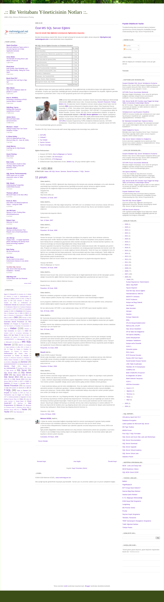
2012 (127, 259)
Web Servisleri (131, 308)
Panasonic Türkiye (110, 102)
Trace (27, 392)
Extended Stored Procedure (14, 322)
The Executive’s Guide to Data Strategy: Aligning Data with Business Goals (16, 165)
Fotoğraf (15, 324)
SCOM (8, 362)
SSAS (15, 381)
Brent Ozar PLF (11, 78)
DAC (12, 311)
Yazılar (24, 409)
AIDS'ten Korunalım (132, 384)
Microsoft (9, 342)
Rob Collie (10, 162)
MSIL (128, 320)
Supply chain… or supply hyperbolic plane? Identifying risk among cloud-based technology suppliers (17, 241)
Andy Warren (11, 146)
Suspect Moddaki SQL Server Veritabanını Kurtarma (139, 83)
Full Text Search (8, 326)
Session (128, 314)
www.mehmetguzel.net (63, 477)
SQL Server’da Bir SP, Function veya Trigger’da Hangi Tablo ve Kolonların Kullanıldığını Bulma (140, 102)
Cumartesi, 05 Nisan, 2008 (49, 437)
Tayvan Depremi (131, 288)
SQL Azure (10, 370)
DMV (16, 317)
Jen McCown (11, 210)
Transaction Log (9, 395)
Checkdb (19, 300)
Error (7, 319)
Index (26, 331)
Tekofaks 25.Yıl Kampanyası (135, 367)
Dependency (19, 315)
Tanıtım (87, 171)
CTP (14, 309)
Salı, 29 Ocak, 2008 (47, 311)
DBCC (27, 313)
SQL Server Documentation (131, 440)
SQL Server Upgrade (129, 447)
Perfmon (25, 351)
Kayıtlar (127, 45)
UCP (5, 397)
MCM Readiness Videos (130, 469)
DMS (10, 317)
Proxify (124, 511)
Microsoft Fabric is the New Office (17, 195)
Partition (26, 349)
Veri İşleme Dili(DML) (129, 172)
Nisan (129, 397)
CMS (15, 302)
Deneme (11, 315)
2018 (127, 245)
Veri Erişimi (130, 305)
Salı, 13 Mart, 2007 (46, 220)
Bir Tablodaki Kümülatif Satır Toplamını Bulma (137, 121)
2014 (127, 253)
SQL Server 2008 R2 (20, 375)
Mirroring (16, 342)
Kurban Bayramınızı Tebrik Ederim (137, 282)
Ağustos (129, 391)
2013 (127, 256)
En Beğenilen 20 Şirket (133, 375)
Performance (8, 353)
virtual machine (8, 401)
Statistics (7, 383)
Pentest (16, 351)
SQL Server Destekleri (133, 329)
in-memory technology (22, 333)
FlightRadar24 (127, 484)
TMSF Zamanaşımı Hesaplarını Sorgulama (136, 521)
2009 (127, 268)
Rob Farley (10, 249)
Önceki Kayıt (112, 461)
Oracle (27, 347)
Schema (28, 359)
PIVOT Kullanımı (131, 299)
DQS (30, 317)
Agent (6, 294)
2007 (127, 274)
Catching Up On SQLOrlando (15, 148)
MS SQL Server (54, 171)
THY (21, 392)
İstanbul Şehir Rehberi (129, 494)
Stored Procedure (73, 171)
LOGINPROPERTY (9, 339)
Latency (15, 337)
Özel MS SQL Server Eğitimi (131, 200)
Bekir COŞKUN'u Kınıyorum (135, 373)
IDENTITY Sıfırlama (132, 296)
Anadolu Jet (22, 294)
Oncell (42, 352)
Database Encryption (129, 420)
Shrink (25, 366)
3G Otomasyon (57, 157)
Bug (28, 298)
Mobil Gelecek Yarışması (134, 378)
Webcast (19, 405)
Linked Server (25, 337)
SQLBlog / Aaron (12, 107)
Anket (29, 294)
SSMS (27, 381)
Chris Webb (10, 57)
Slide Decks (10, 156)
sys (7, 388)
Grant (5, 328)
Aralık (129, 279)
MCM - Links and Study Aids (131, 466)
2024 (127, 230)
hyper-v (20, 331)
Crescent (8, 309)
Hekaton (26, 328)
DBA (21, 313)
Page (11, 349)
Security (14, 362)
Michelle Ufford (11, 228)
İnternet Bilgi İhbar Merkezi (131, 491)
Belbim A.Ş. (63, 104)
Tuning (27, 395)
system (14, 387)
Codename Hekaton (25, 304)
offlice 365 (20, 347)
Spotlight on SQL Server (24, 368)
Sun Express (27, 385)
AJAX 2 (128, 346)
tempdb (6, 393)
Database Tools (13, 313)
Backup (6, 298)
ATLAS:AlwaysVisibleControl (135, 323)
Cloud (27, 300)
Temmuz (130, 394)
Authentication (24, 296)
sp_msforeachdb (9, 368)
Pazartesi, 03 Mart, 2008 (48, 366)
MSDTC (21, 345)
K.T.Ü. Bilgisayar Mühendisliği (132, 498)
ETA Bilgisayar (57, 159)
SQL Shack (10, 183)
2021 (127, 236)
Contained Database (25, 307)
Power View (23, 353)
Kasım (129, 388)
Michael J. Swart (12, 127)
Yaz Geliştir (43, 140)
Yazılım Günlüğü (45, 145)
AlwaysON (13, 294)
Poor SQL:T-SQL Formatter (131, 433)
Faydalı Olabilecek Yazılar (133, 24)
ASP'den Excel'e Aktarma (130, 209)
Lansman (7, 337)
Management (21, 339)
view (27, 399)
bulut (5, 300)
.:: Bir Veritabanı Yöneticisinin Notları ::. (45, 12)
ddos (5, 315)
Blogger (87, 586)
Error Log (13, 319)
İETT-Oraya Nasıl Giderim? (131, 488)
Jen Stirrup (10, 238)
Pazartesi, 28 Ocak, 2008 (48, 230)
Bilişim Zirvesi (15, 298)
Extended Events (24, 319)
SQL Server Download (129, 443)
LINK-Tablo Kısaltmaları (134, 364)
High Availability (9, 331)
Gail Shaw (10, 257)
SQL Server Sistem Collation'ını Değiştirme (136, 139)
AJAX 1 (128, 381)
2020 (127, 239)
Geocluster (26, 326)
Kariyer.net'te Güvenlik (133, 343)
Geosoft (100, 102)
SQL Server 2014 (18, 379)
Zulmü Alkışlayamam (133, 337)
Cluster (6, 302)
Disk (5, 317)
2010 (127, 265)
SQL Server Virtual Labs (130, 453)
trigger (19, 395)
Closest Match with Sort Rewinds (16, 278)
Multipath (28, 345)
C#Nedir (42, 137)
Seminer (63, 171)
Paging (18, 349)
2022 (127, 233)
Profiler (17, 355)
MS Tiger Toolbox (128, 427)
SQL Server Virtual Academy (131, 450)
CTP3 (20, 309)
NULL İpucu (130, 352)
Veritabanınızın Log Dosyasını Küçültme (135, 112)
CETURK (62, 121)
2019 (127, 242)
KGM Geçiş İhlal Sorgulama (131, 501)
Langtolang (126, 504)
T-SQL (81, 171)
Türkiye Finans (127, 527)
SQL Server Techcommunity (16, 173)
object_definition (10, 347)
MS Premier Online (128, 508)
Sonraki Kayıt (41, 461)
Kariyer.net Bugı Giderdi (134, 302)
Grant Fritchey (11, 154)
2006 (127, 277)
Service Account (24, 364)
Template (14, 392)
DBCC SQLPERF (132, 285)
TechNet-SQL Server (13, 267)
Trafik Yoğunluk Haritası (130, 524)
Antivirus (9, 296)
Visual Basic (20, 401)
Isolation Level (8, 333)
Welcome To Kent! (12, 222)
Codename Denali (10, 305)
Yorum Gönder (43, 441)
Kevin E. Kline (11, 201)
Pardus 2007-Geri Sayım (134, 358)
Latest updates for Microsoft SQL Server (135, 424)
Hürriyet (128, 311)
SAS (22, 359)
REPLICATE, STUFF (133, 326)
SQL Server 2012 (11, 377)
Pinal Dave (10, 66)
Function (18, 326)
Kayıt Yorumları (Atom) (79, 468)
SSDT (21, 381)
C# (11, 300)
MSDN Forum (127, 430)
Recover (6, 357)
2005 (127, 403)
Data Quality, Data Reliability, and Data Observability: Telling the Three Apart (17, 70)
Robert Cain (10, 220)
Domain (24, 317)
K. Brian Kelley (11, 136)
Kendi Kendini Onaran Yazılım (136, 361)
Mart (128, 400)
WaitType (20, 403)
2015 (127, 250)
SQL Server (22, 370)
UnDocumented (13, 397)
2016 (127, 247)
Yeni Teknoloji (18, 412)
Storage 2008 (24, 383)
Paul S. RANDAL (12, 98)
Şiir (28, 388)
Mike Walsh (10, 88)
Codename (24, 302)
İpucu (6, 335)
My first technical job (12, 251)
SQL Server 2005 (10, 373)
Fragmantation (25, 324)
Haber (46, 171)
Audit (15, 296)
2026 (127, 224)
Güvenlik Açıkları (131, 349)
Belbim (124, 481)
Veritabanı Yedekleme (133, 340)
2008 (127, 271)
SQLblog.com (11, 276)
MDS (30, 339)
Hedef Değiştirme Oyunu (130, 130)
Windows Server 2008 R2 (11, 409)
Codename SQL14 (12, 307)
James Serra (10, 117)
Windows (28, 405)
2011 (127, 262)
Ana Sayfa (77, 461)
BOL (23, 298)
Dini (26, 315)
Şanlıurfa (21, 387)
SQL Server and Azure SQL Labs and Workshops (138, 437)
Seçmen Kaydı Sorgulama (131, 514)
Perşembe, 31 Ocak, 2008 (49, 348)
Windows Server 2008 (23, 407)
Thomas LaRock (12, 193)
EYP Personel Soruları (133, 355)
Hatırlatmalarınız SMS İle (134, 293)
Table (18, 390)
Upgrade (23, 397)
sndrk (66, 586)
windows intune (10, 407)
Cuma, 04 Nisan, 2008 (47, 414)
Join (27, 335)
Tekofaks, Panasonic (129, 518)
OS (5, 349)
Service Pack (9, 366)
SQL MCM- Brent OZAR (130, 472)
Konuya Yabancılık (132, 317)
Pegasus (6, 351)
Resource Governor (16, 357)
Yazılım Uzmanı (45, 142)
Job (22, 335)
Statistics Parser (127, 457)
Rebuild (26, 355)
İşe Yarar (15, 335)
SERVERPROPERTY (10, 364)
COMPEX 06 (130, 370)
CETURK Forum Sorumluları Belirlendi (135, 92)
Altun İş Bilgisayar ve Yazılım (62, 154)
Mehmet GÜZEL (46, 418)
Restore (26, 357)
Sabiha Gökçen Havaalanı (11, 359)
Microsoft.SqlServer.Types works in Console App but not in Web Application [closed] (17, 49)
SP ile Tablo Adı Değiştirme (135, 332)
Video (21, 399)
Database (19, 311)
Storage (15, 383)
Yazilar (6, 412)
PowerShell (7, 355)
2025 (127, 227)
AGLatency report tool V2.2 (131, 417)
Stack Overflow (11, 45)
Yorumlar (128, 49)
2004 (127, 406)
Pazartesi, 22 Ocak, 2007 (48, 198)
